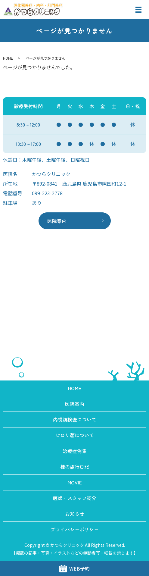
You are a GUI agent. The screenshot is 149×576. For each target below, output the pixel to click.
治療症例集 (75, 451)
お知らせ (74, 513)
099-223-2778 (47, 193)
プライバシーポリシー (75, 529)
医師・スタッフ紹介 (74, 498)
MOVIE (74, 482)
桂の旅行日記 (74, 466)
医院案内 (57, 220)
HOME (8, 58)
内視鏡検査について (74, 419)
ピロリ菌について (74, 435)
